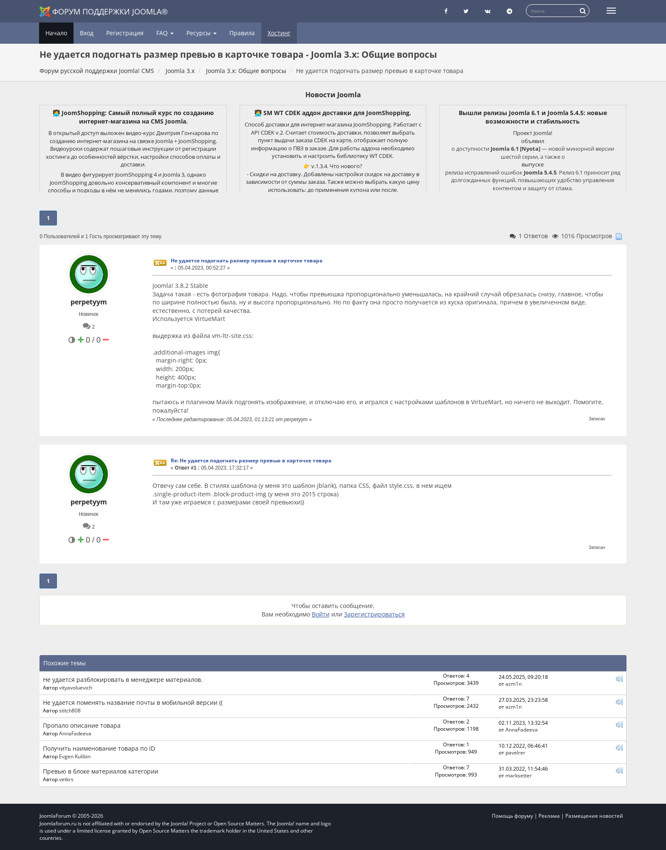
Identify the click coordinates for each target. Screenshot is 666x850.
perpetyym (89, 302)
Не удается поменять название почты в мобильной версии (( (133, 702)
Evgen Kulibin (74, 756)
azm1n (513, 683)
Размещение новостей (594, 815)
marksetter (518, 775)
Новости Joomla (333, 94)
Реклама (549, 815)
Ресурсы (201, 33)
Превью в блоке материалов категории (100, 771)
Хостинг (279, 33)
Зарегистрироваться (374, 614)
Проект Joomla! (532, 133)
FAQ (165, 33)
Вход (86, 33)
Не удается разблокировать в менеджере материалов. (123, 679)
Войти (321, 614)
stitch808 (70, 710)
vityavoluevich (75, 687)
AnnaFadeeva (75, 733)
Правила (242, 33)
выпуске (533, 164)
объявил (532, 141)
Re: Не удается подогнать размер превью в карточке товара (251, 460)
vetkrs (66, 779)
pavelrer (515, 752)
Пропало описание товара (82, 725)
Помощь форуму (512, 815)
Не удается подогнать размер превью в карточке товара (246, 260)
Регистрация (125, 33)
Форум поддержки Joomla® (104, 11)
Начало (56, 33)
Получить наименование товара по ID (99, 748)
